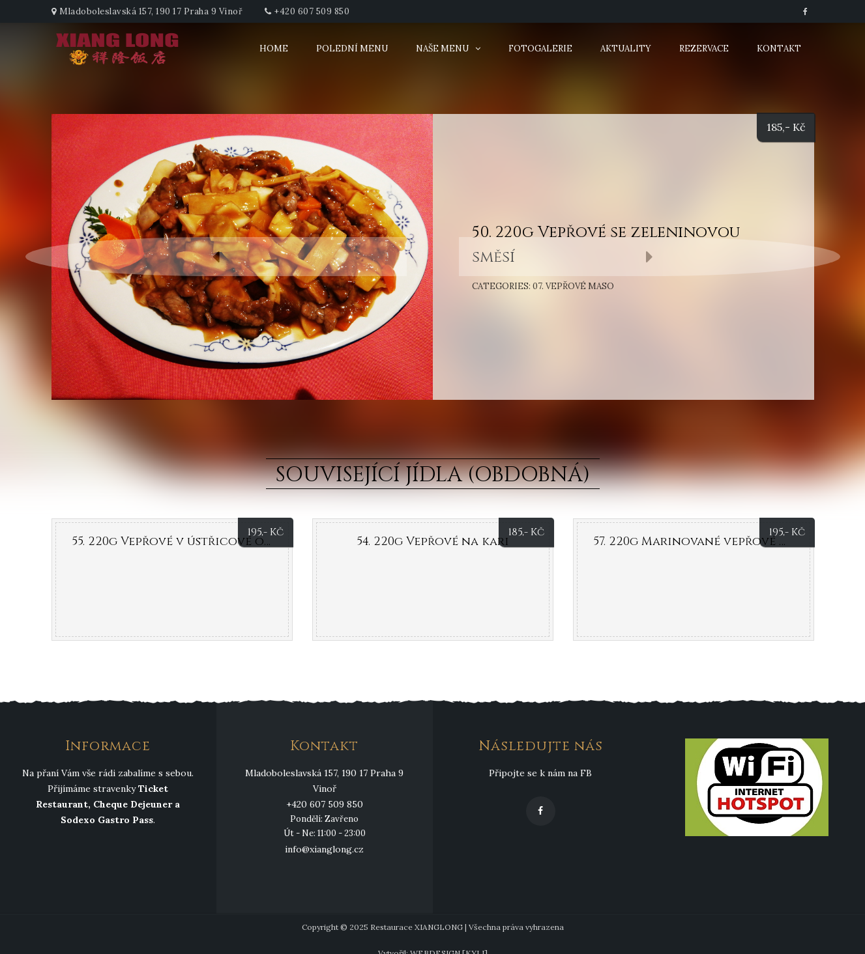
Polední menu (352, 48)
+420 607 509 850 (311, 11)
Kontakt (779, 48)
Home (273, 48)
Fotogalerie (540, 48)
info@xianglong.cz (324, 849)
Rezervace (704, 48)
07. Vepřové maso (573, 286)
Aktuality (625, 48)
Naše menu (442, 48)
